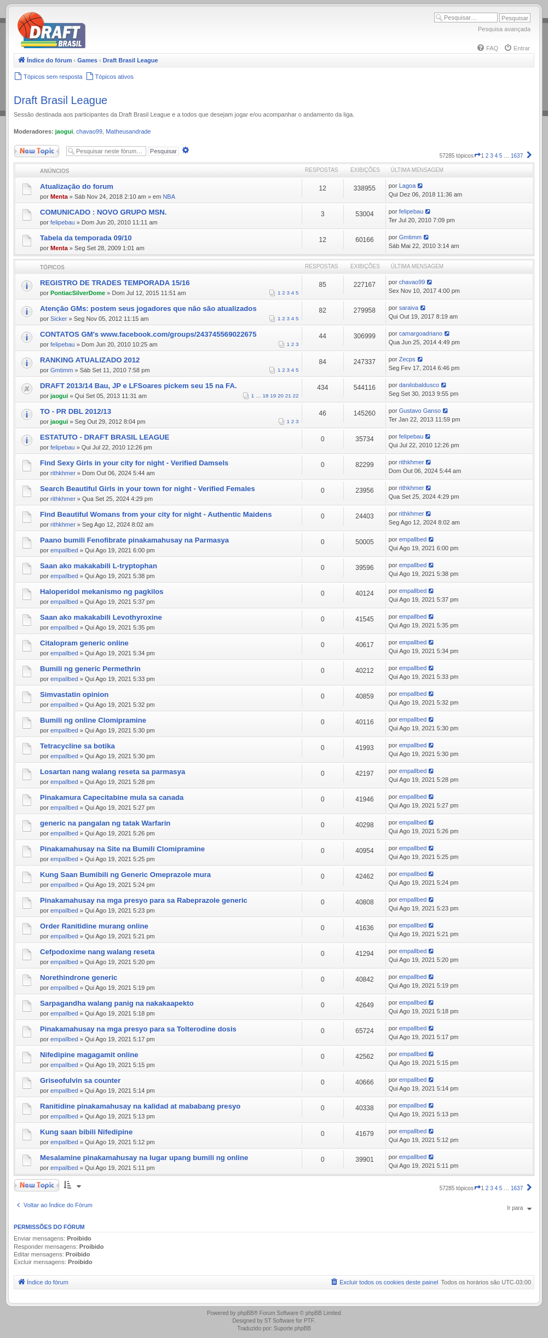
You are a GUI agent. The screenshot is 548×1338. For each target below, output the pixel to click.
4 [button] (496, 156)
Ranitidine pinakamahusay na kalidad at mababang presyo (140, 1106)
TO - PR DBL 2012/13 (75, 411)
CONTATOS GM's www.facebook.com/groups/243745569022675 (148, 334)
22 (296, 396)
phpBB (246, 1313)
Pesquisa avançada (504, 29)
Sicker (58, 318)
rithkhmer (63, 473)
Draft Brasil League (60, 100)
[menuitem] (487, 48)
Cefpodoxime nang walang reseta (97, 952)
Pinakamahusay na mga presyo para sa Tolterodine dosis (138, 1029)
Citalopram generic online (84, 643)
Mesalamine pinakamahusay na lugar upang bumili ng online (144, 1158)
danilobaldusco (419, 385)
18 (266, 396)
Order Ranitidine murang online (94, 926)
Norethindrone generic (78, 977)
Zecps (407, 359)
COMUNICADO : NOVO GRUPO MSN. (103, 212)
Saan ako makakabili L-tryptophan (98, 566)
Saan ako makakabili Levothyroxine (101, 617)
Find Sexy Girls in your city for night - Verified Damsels (134, 463)
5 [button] (501, 156)
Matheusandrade (128, 131)
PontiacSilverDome (77, 293)
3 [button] (491, 156)
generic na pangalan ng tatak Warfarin (105, 823)
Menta (59, 196)
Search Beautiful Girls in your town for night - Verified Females (147, 489)
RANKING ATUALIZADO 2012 (90, 360)
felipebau (62, 222)
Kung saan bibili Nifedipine (86, 1132)
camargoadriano (421, 333)
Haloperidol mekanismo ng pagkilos (102, 591)
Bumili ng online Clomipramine (93, 720)
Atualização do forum (76, 186)
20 (281, 396)
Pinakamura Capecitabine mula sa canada (111, 797)
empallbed (64, 550)
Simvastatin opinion (74, 694)
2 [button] (487, 156)
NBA (169, 196)
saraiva (408, 307)
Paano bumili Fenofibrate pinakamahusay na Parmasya (134, 540)
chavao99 (89, 131)
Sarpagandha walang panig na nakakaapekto (117, 1003)
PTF (309, 1321)
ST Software (279, 1321)
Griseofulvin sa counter (80, 1080)
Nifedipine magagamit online (89, 1055)
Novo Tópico (37, 151)
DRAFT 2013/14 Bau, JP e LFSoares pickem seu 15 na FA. (138, 386)
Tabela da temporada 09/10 (86, 238)
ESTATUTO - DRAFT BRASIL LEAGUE (104, 437)
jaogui (64, 131)
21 (288, 396)
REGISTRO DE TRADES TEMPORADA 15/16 (115, 283)
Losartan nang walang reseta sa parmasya (112, 772)
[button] (477, 156)
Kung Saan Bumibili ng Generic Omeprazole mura (125, 874)
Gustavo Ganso (420, 410)
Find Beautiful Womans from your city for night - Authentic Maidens (156, 514)
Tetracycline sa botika (77, 746)
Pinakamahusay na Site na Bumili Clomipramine (122, 849)
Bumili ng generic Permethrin (90, 669)
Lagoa (407, 185)
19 (273, 396)
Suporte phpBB (292, 1328)
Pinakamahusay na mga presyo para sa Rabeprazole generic (143, 900)
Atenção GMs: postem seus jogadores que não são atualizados (148, 308)
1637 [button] (517, 156)
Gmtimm (410, 237)
